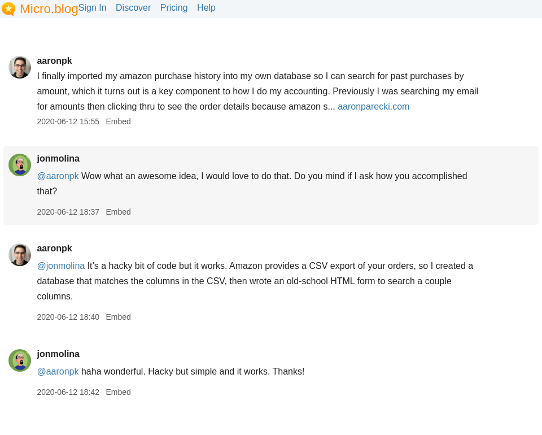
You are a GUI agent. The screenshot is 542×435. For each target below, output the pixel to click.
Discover (133, 7)
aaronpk (54, 61)
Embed (118, 121)
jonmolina (58, 158)
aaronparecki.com (373, 106)
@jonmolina (61, 266)
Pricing (174, 7)
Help (206, 7)
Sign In (92, 7)
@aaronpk (57, 176)
